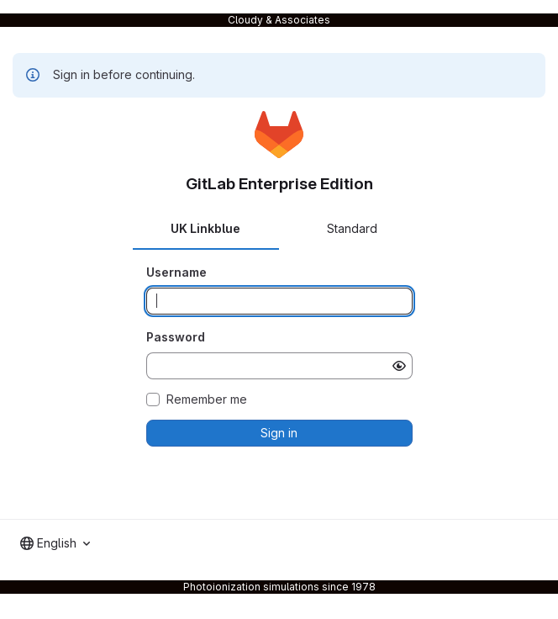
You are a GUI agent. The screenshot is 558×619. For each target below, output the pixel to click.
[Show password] (399, 365)
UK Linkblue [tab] (205, 228)
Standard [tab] (352, 228)
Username (176, 272)
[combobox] (55, 543)
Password (175, 337)
